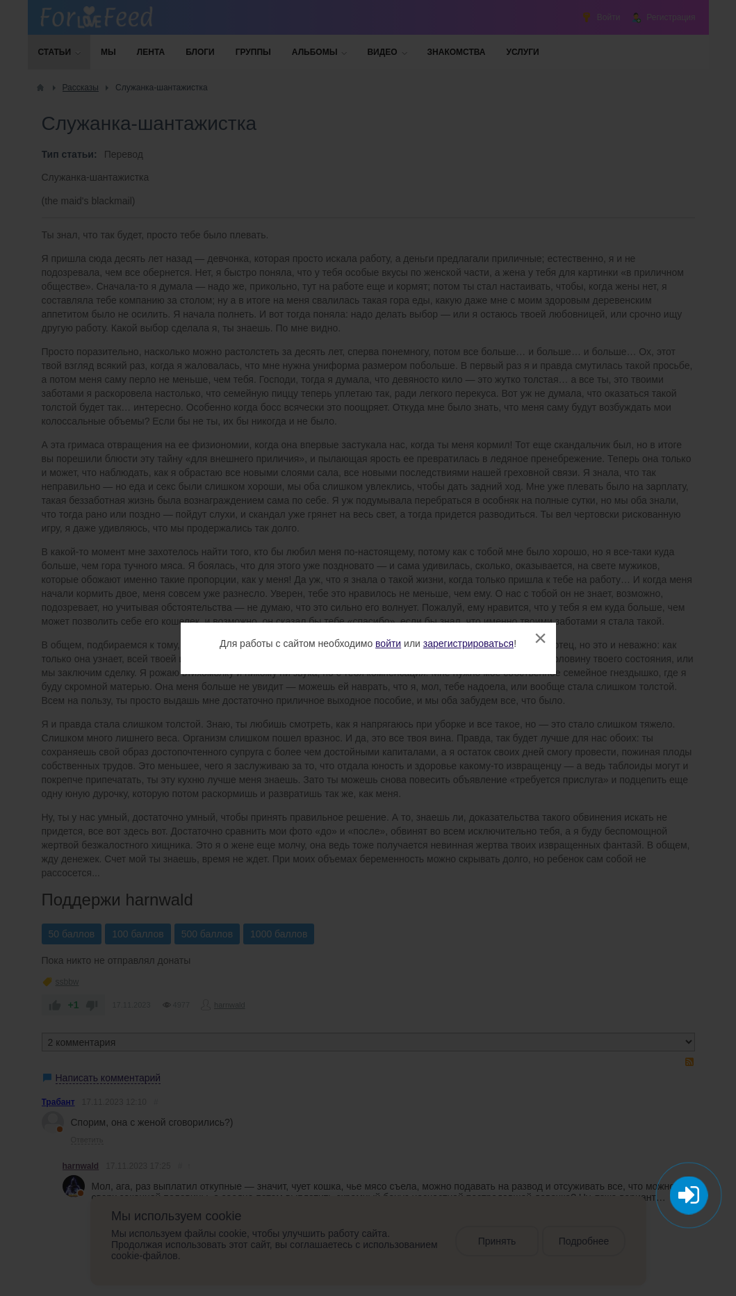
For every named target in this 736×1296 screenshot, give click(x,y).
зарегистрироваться (468, 643)
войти (388, 643)
